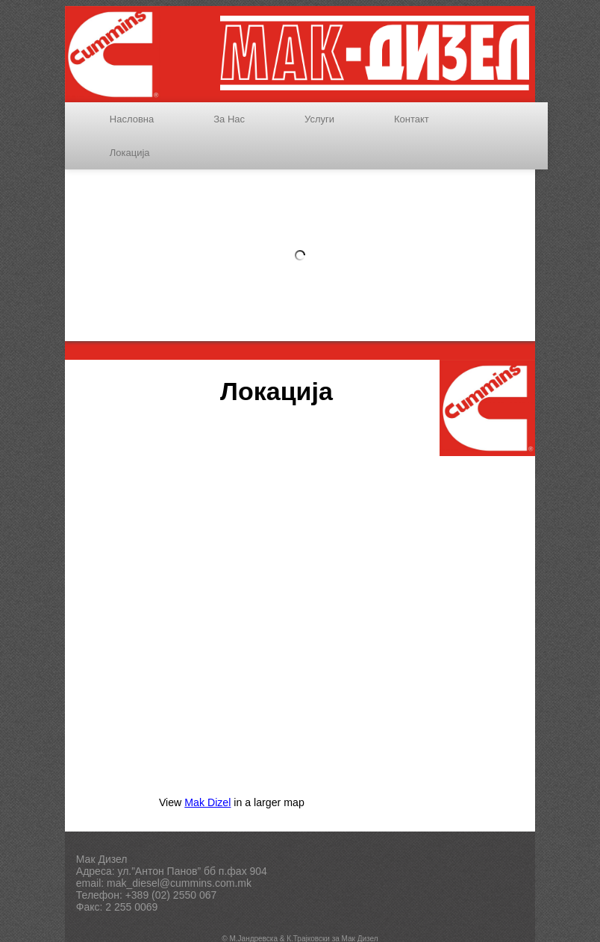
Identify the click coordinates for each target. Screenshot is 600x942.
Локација (130, 152)
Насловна (132, 119)
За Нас (229, 119)
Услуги (319, 119)
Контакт (411, 119)
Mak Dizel (207, 802)
